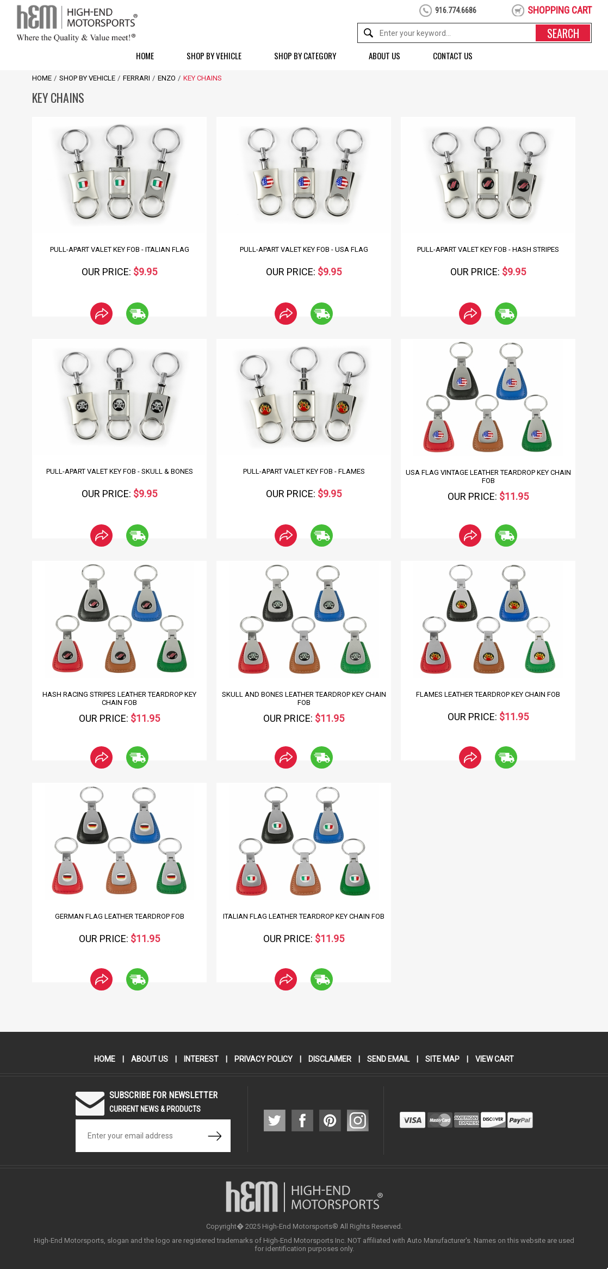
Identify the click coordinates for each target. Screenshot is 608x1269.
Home (145, 55)
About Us (384, 55)
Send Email (388, 1059)
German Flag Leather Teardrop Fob (119, 916)
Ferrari (136, 78)
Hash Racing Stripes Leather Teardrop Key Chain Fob (119, 698)
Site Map (442, 1059)
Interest (201, 1059)
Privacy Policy (263, 1059)
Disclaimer (329, 1059)
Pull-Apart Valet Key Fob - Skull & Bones (119, 471)
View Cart (494, 1059)
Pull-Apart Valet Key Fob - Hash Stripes (488, 249)
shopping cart (560, 10)
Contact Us (453, 55)
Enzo (167, 78)
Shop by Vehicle (214, 55)
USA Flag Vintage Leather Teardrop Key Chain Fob (488, 476)
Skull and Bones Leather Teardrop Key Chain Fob (304, 698)
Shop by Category (305, 55)
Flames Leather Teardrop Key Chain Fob (488, 694)
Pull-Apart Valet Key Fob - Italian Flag (119, 249)
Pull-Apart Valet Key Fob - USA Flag (304, 249)
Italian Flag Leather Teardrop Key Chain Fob (303, 916)
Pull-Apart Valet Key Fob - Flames (304, 471)
